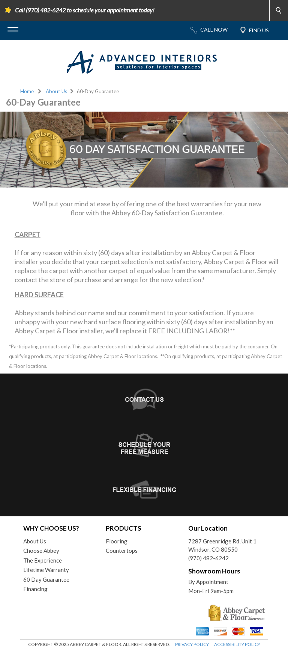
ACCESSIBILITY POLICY (237, 644)
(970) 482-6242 (208, 558)
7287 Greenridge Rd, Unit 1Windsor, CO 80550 (222, 545)
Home (27, 91)
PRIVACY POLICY (192, 644)
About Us (56, 91)
